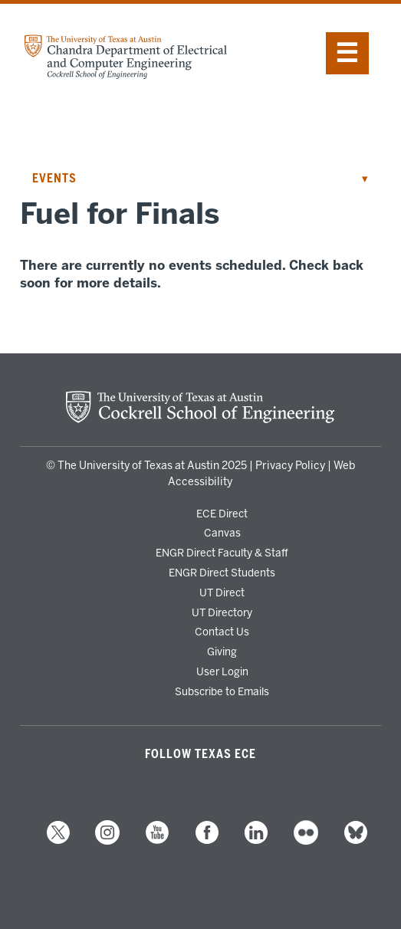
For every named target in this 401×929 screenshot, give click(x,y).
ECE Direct (222, 513)
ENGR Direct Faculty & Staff (222, 553)
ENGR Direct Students (222, 572)
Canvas (222, 533)
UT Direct (222, 592)
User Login (222, 671)
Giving (222, 651)
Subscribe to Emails (222, 691)
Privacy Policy (290, 465)
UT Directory (222, 612)
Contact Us (222, 631)
